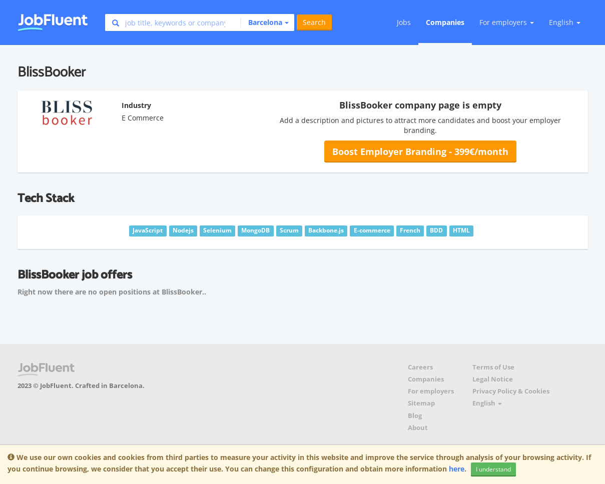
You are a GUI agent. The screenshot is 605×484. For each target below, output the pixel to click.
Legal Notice (492, 379)
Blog (415, 416)
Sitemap (421, 403)
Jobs (404, 22)
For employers (431, 391)
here (456, 469)
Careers (420, 367)
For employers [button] (506, 22)
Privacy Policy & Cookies (510, 391)
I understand (493, 469)
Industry (136, 105)
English (564, 22)
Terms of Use (493, 367)
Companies (445, 22)
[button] (264, 23)
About (418, 428)
